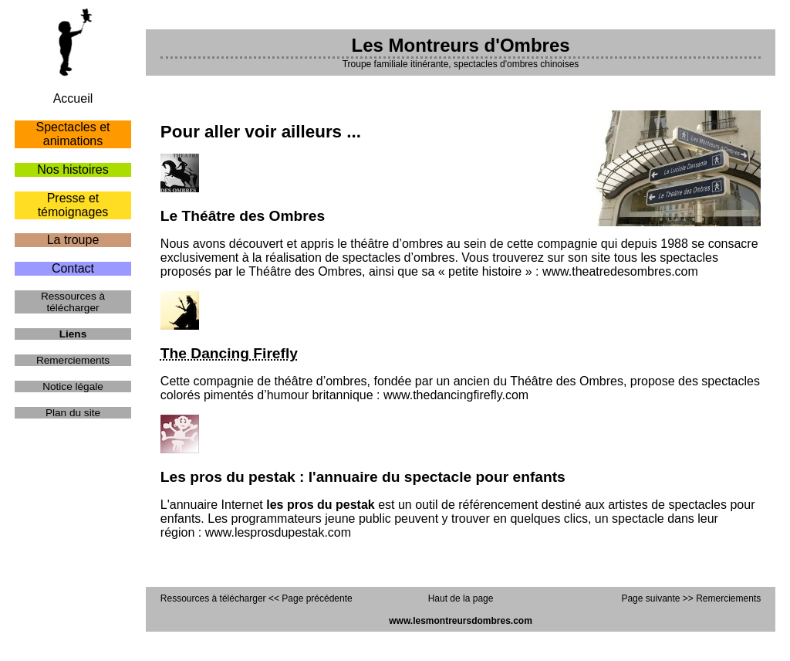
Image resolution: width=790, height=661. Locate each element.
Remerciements (73, 360)
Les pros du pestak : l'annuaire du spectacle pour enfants (362, 477)
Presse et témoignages (73, 205)
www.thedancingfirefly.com (455, 395)
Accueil (73, 98)
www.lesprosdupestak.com (278, 532)
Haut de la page (461, 598)
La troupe (73, 239)
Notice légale (72, 386)
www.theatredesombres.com (620, 271)
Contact (73, 268)
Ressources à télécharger (73, 302)
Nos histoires (72, 169)
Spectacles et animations (72, 133)
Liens (73, 334)
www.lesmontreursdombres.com (460, 620)
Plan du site (73, 413)
